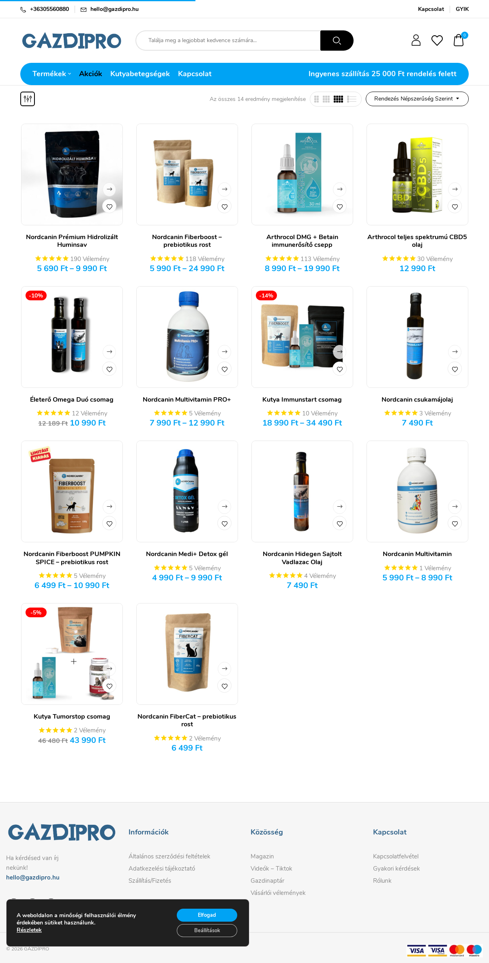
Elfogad (203, 923)
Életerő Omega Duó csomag (72, 399)
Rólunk (382, 881)
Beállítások (203, 940)
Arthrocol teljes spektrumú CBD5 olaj (417, 241)
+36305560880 (49, 9)
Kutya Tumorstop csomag (72, 716)
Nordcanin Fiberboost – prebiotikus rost (187, 241)
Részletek (29, 938)
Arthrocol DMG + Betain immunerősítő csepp (302, 241)
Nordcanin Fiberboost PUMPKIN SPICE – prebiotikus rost (72, 558)
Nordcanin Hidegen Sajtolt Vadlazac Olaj (302, 558)
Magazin (262, 856)
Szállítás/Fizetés (150, 881)
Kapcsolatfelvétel (395, 856)
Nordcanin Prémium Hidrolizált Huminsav (72, 241)
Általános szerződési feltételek (169, 856)
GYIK (462, 9)
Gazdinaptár (267, 881)
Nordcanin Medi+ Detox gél (187, 554)
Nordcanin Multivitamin (417, 554)
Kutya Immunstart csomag (302, 399)
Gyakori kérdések (396, 869)
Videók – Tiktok (271, 869)
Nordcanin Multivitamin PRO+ (187, 399)
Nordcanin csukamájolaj (417, 399)
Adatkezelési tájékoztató (162, 869)
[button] (459, 41)
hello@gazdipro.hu (114, 9)
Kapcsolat (431, 9)
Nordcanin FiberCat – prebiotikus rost (186, 720)
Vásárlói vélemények (278, 893)
